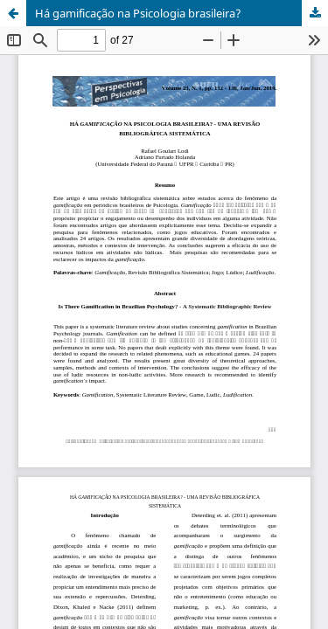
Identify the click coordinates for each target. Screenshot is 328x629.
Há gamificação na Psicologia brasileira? (138, 13)
